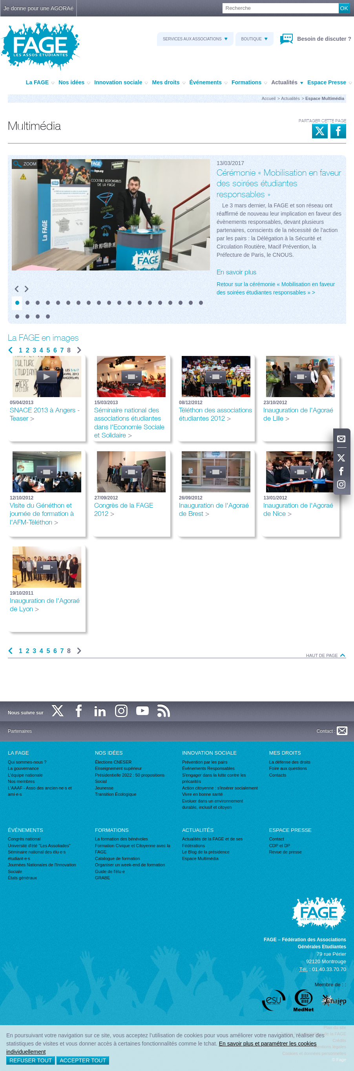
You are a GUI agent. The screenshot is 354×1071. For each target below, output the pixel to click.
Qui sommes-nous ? (27, 762)
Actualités (287, 82)
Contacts (277, 775)
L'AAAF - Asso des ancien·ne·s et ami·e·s (40, 791)
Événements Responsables (208, 768)
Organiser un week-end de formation (130, 864)
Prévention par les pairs (205, 762)
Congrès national (24, 839)
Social (101, 781)
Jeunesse (104, 788)
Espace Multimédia (200, 858)
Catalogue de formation (117, 858)
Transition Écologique (115, 794)
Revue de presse (285, 852)
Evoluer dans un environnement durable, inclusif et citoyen (212, 804)
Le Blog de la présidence (206, 852)
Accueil (269, 98)
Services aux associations (195, 39)
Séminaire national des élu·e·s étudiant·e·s (37, 855)
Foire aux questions (288, 768)
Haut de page (326, 655)
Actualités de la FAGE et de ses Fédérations (212, 842)
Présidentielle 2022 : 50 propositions (129, 775)
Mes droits (168, 82)
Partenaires (20, 731)
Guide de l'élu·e (110, 871)
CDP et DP (279, 845)
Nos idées (74, 82)
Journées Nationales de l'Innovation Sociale (42, 868)
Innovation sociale (121, 82)
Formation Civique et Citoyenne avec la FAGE (132, 849)
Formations (249, 82)
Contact (276, 839)
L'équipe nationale (25, 775)
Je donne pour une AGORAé (38, 8)
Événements (209, 82)
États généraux (22, 877)
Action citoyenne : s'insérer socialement (220, 788)
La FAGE (40, 82)
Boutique (254, 39)
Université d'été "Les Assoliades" (39, 845)
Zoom (30, 164)
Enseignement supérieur (118, 768)
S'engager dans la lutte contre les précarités (214, 778)
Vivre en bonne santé (202, 794)
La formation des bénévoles (121, 839)
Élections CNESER (113, 762)
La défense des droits (289, 762)
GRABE (102, 877)
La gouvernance (23, 768)
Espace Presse (329, 82)
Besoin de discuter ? (323, 39)
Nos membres (21, 781)
